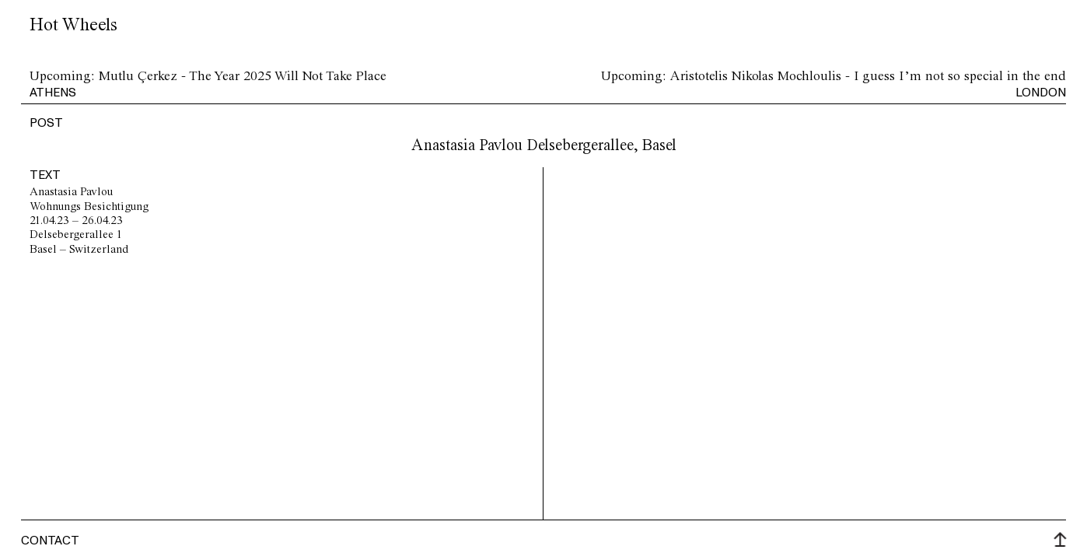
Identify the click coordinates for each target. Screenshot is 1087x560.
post (46, 122)
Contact (50, 540)
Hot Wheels (73, 25)
